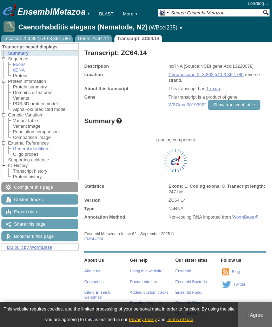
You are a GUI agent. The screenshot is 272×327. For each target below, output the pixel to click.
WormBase (243, 217)
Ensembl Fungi (189, 292)
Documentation (143, 282)
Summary (18, 53)
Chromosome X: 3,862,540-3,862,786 (206, 74)
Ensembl (183, 271)
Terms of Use (180, 319)
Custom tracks (28, 199)
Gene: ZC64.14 (93, 38)
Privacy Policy (143, 319)
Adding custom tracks (149, 292)
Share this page (30, 224)
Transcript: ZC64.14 (138, 38)
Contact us (94, 282)
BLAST (106, 13)
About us (92, 271)
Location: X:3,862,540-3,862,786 (37, 38)
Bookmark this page (34, 236)
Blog (236, 271)
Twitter (239, 284)
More (130, 13)
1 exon (213, 88)
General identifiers (31, 148)
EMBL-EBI (93, 239)
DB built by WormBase (29, 247)
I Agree (255, 315)
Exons (19, 64)
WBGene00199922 (187, 104)
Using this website (146, 271)
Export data (25, 211)
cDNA (19, 70)
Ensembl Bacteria (191, 282)
